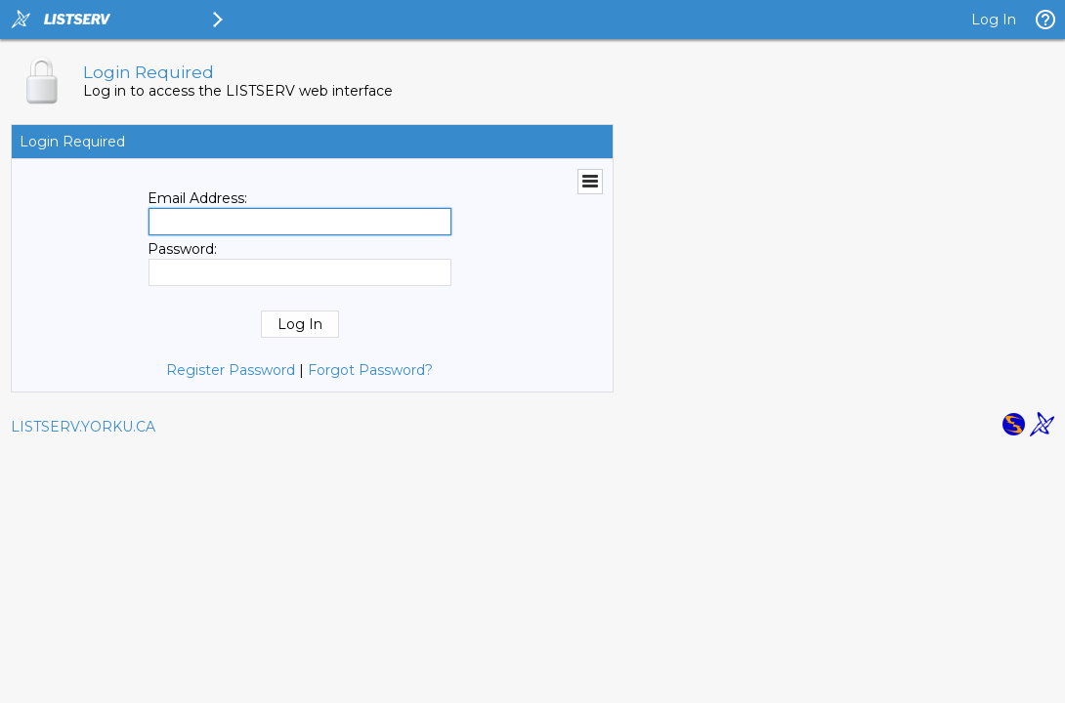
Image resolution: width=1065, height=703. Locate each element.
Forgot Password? (370, 370)
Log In (993, 19)
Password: (182, 249)
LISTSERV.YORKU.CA (83, 426)
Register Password (230, 370)
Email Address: (197, 198)
